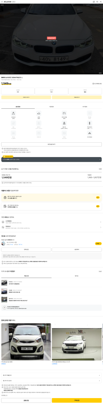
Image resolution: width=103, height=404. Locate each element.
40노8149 (10, 2)
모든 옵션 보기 (51, 144)
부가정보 (85, 106)
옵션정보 (18, 106)
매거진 (76, 276)
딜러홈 (97, 243)
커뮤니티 (26, 276)
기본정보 (51, 106)
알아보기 (51, 197)
